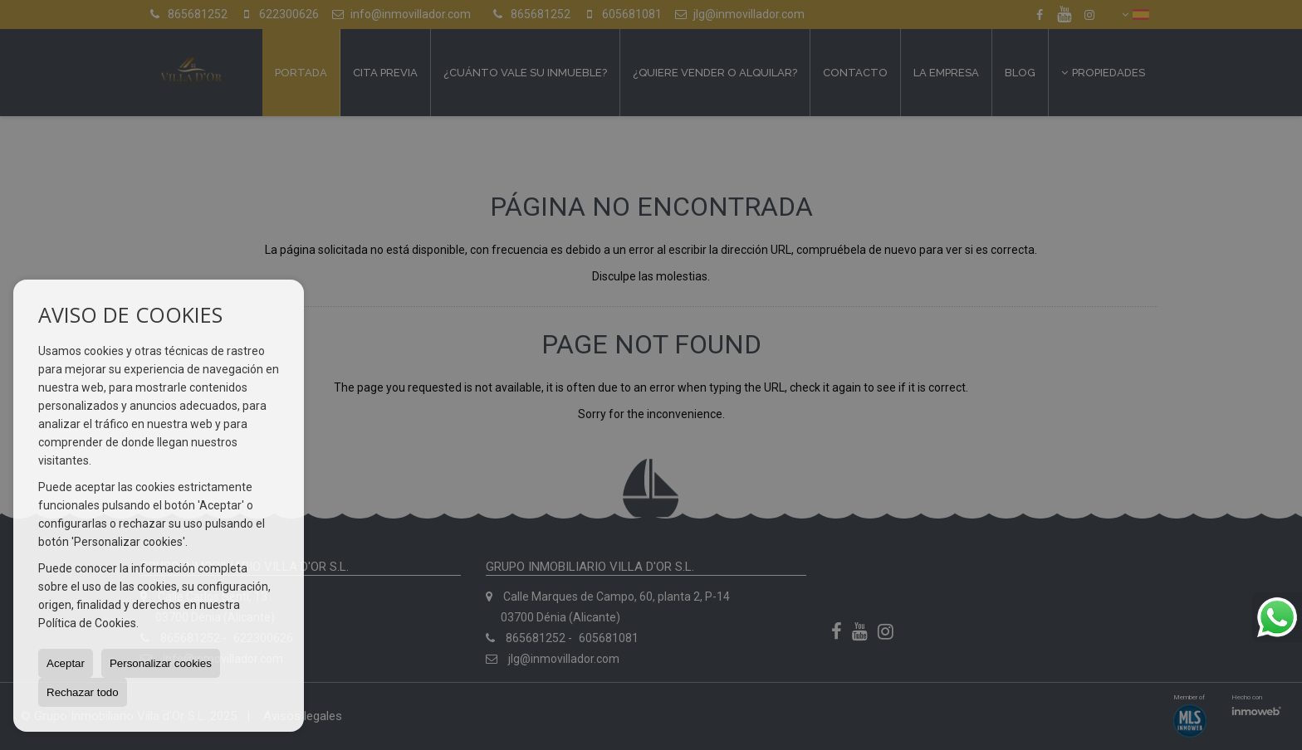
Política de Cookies (87, 623)
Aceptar (65, 663)
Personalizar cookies (161, 663)
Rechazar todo (82, 692)
